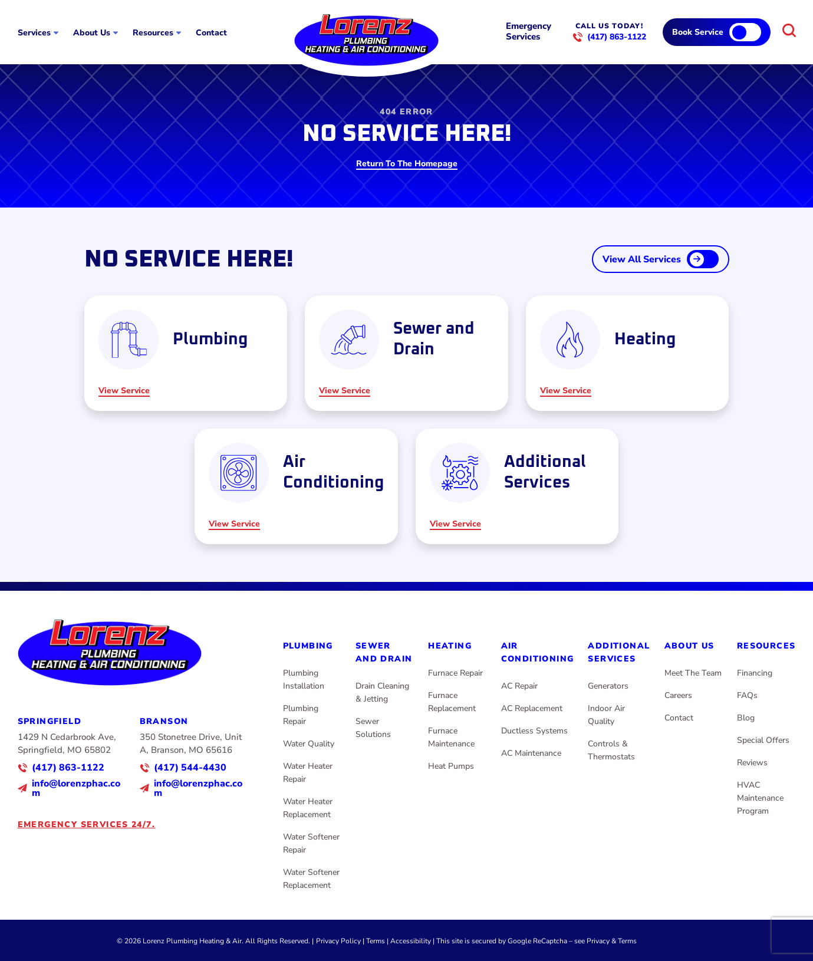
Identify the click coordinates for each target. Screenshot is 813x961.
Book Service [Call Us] (697, 32)
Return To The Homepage (406, 164)
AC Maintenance (531, 753)
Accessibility (410, 941)
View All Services (642, 259)
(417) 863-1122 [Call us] (616, 37)
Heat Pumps (451, 766)
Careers (678, 695)
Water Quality (308, 743)
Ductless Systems (534, 730)
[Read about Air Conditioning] (296, 486)
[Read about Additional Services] (517, 486)
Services (34, 33)
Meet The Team (693, 673)
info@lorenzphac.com (76, 788)
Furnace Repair (455, 673)
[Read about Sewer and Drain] (406, 353)
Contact (211, 33)
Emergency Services (528, 31)
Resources (153, 33)
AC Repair (519, 686)
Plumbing (308, 645)
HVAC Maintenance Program (760, 798)
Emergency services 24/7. (87, 824)
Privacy (598, 941)
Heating (450, 645)
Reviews (752, 762)
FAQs (747, 695)
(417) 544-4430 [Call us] (190, 767)
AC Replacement (531, 708)
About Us (91, 33)
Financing (754, 673)
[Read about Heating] (627, 353)
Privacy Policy (338, 941)
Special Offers (763, 740)
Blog (746, 717)
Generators (608, 686)
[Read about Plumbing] (186, 353)
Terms (375, 941)
